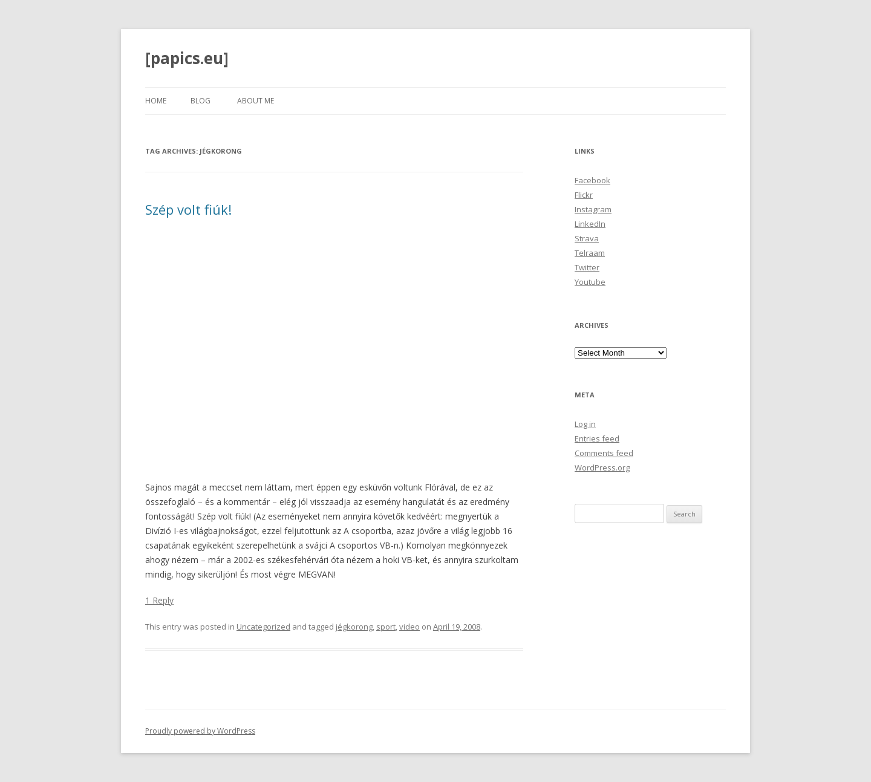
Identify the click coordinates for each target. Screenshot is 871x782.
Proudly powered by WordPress (200, 731)
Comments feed (604, 453)
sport (386, 626)
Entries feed (597, 438)
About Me (255, 101)
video (409, 626)
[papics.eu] (187, 58)
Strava (587, 238)
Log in (585, 424)
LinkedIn (590, 223)
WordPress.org (602, 467)
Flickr (584, 194)
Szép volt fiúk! (188, 209)
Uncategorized (263, 626)
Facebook (592, 180)
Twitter (587, 267)
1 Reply (159, 600)
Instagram (593, 209)
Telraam (590, 252)
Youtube (590, 281)
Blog (200, 101)
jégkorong (354, 626)
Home (155, 101)
